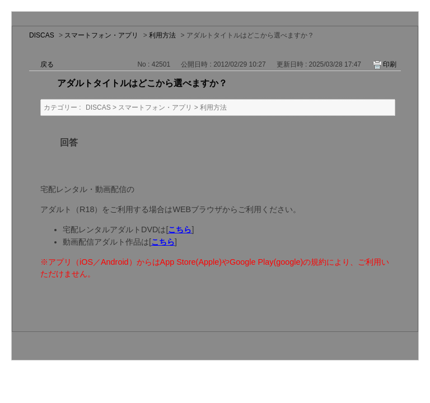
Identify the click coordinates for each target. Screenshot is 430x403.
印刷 (389, 64)
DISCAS (41, 35)
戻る (47, 64)
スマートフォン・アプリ (101, 35)
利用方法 (162, 35)
